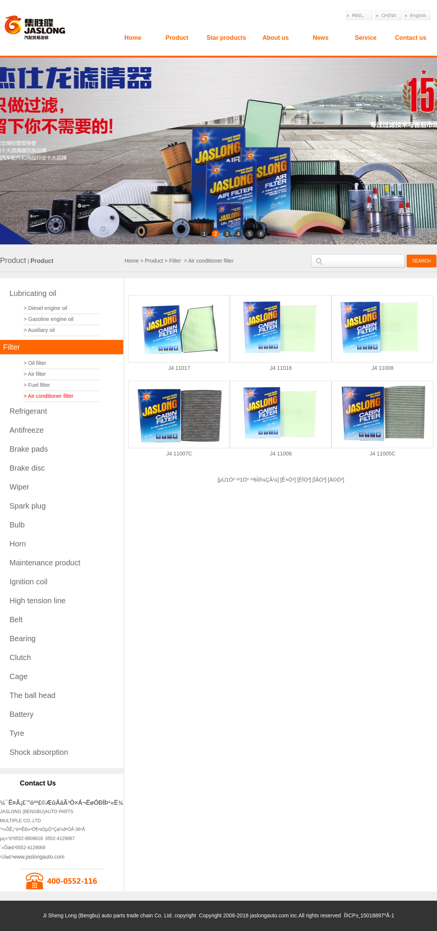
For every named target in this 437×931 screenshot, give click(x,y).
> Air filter (35, 374)
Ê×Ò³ (288, 480)
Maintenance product (44, 563)
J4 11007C (179, 454)
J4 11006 (281, 454)
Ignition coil (28, 581)
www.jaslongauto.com (38, 857)
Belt (15, 619)
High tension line (37, 600)
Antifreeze (26, 430)
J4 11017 (179, 368)
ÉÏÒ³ (304, 480)
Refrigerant (28, 411)
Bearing (22, 638)
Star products (226, 37)
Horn (17, 544)
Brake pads (28, 449)
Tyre (16, 733)
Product (176, 37)
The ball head (32, 695)
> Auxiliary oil (39, 330)
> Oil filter (35, 363)
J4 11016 (281, 368)
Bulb (17, 525)
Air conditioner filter (211, 261)
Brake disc (27, 468)
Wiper (19, 487)
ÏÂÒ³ (319, 480)
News (321, 37)
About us (276, 37)
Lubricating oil (32, 293)
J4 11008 (383, 368)
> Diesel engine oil (45, 308)
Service (365, 37)
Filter (11, 347)
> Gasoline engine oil (48, 319)
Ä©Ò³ (336, 480)
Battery (21, 714)
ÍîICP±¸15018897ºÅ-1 (369, 915)
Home (132, 37)
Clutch (20, 657)
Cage (18, 676)
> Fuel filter (37, 385)
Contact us (410, 37)
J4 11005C (383, 454)
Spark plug (27, 506)
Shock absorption (38, 752)
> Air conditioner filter (48, 396)
